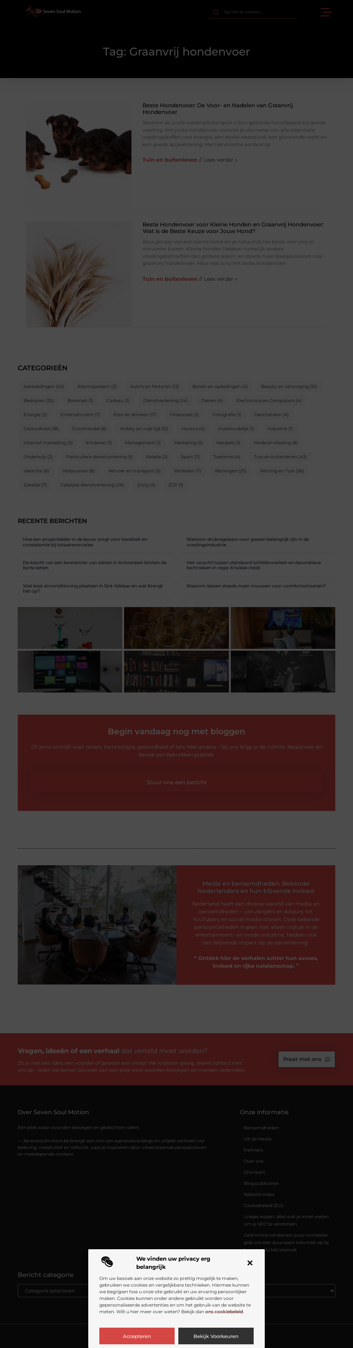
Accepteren (137, 1336)
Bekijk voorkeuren (216, 1336)
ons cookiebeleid (224, 1311)
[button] (250, 1263)
